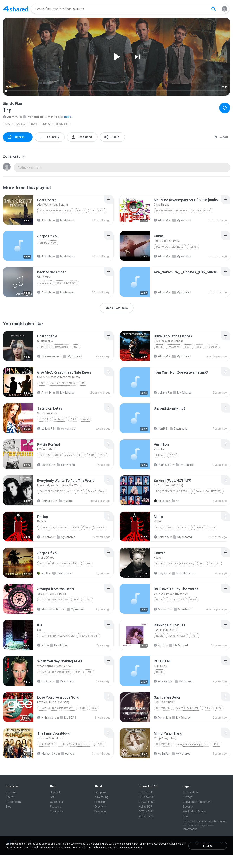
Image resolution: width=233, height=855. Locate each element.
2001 (188, 347)
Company (100, 792)
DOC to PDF (146, 792)
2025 (88, 527)
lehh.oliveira (46, 717)
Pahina (100, 527)
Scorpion (212, 347)
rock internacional (184, 573)
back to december (66, 283)
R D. (41, 645)
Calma (192, 246)
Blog (8, 806)
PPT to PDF (145, 811)
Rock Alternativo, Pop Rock (57, 635)
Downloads (178, 428)
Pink (83, 383)
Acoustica (173, 347)
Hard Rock (46, 744)
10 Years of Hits (60, 672)
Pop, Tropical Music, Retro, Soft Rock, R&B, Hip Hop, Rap (174, 491)
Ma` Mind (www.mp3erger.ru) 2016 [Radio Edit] (174, 210)
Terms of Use (191, 792)
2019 (87, 563)
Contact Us (56, 811)
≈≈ (175, 500)
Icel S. (43, 573)
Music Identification (195, 811)
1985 (194, 635)
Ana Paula (162, 681)
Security (188, 806)
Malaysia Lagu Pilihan (187, 708)
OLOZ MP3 (45, 283)
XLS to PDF (145, 806)
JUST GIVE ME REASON (62, 383)
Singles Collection (73, 455)
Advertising (101, 797)
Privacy (187, 797)
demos (46, 124)
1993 (76, 599)
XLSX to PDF (146, 816)
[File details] (18, 210)
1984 (202, 563)
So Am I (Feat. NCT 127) (208, 491)
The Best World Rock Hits (65, 563)
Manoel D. (162, 609)
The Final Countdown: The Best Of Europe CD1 (77, 744)
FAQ (52, 797)
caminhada (66, 464)
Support (55, 792)
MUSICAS (68, 717)
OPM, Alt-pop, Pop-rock (53, 527)
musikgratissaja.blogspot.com (191, 744)
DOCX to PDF (146, 801)
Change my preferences (129, 847)
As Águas (59, 419)
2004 (77, 672)
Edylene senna (48, 356)
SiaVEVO (44, 347)
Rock (34, 124)
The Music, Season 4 (63, 708)
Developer (100, 811)
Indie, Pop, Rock (49, 455)
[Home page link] (15, 9)
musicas (66, 500)
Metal (160, 455)
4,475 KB (20, 124)
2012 (172, 455)
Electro (81, 210)
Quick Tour (56, 801)
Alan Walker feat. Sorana (55, 210)
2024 (212, 527)
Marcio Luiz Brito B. (50, 609)
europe (67, 753)
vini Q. (159, 645)
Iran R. (160, 428)
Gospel (44, 419)
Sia (75, 347)
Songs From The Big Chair (55, 491)
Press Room (13, 801)
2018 (79, 491)
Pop (42, 383)
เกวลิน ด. (44, 681)
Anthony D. (46, 500)
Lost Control (97, 210)
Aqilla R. (161, 753)
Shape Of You (48, 243)
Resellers (100, 801)
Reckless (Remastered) (181, 563)
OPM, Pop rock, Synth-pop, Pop (174, 527)
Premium (11, 792)
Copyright (100, 806)
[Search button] (213, 9)
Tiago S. (161, 573)
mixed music (62, 573)
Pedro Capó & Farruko (169, 246)
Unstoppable (61, 347)
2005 (207, 708)
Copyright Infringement (197, 801)
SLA (185, 816)
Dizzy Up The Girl (88, 635)
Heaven (215, 563)
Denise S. (45, 464)
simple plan (62, 124)
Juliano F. (161, 392)
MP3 (7, 124)
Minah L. (161, 717)
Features (55, 806)
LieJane (161, 500)
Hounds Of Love (176, 635)
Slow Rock (163, 708)
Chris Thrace (203, 210)
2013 (92, 455)
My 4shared (33, 116)
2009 (73, 419)
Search (10, 797)
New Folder (59, 645)
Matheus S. (163, 464)
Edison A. (45, 537)
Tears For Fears (96, 491)
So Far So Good (60, 599)
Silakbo (76, 527)
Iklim (218, 708)
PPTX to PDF (146, 797)
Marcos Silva (47, 753)
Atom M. (10, 116)
